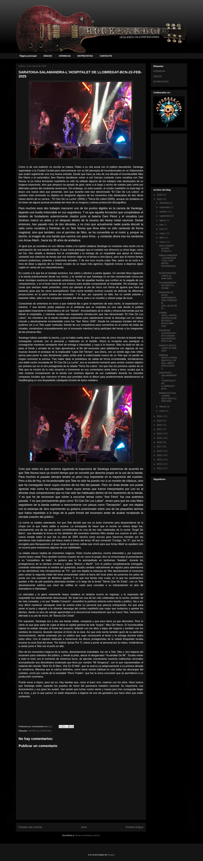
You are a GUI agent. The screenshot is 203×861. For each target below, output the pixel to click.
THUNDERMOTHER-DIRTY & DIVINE (167, 285)
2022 (159, 425)
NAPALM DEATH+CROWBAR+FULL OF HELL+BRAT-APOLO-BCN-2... (168, 362)
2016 (159, 451)
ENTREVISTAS (85, 56)
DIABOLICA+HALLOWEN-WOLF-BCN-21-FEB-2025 (168, 397)
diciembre (164, 203)
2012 (159, 468)
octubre (163, 211)
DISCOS (47, 56)
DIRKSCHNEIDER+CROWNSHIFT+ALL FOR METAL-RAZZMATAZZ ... (168, 262)
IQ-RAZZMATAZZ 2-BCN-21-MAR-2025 (167, 276)
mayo (162, 233)
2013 (159, 464)
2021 (159, 429)
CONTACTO (106, 56)
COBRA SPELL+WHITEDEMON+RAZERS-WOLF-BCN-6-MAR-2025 (168, 319)
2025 (159, 199)
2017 (159, 446)
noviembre (164, 207)
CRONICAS (65, 56)
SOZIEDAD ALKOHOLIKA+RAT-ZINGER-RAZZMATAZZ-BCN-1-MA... (168, 335)
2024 (159, 416)
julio (161, 224)
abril (161, 237)
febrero (163, 406)
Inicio (84, 827)
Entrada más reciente (30, 827)
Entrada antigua (134, 827)
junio (162, 229)
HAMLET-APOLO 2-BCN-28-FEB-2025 (168, 348)
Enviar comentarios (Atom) (87, 835)
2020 (159, 433)
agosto (163, 220)
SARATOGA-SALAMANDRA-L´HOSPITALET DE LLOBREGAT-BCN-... (168, 380)
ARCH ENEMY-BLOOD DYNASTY (166, 248)
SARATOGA (46, 731)
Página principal (28, 56)
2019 (159, 438)
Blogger (111, 855)
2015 (159, 455)
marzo (162, 242)
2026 (159, 195)
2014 (159, 459)
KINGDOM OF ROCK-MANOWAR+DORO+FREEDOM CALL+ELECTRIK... (168, 300)
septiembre (165, 216)
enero (162, 411)
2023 (159, 420)
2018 (159, 442)
